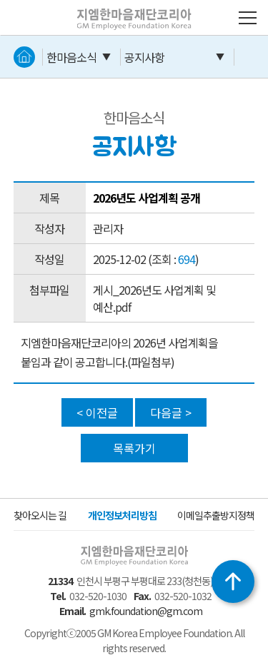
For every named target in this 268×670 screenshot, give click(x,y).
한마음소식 (71, 57)
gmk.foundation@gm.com (145, 611)
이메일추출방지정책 (215, 515)
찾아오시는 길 (40, 515)
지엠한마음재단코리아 (113, 8)
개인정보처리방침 (122, 515)
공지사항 (144, 57)
